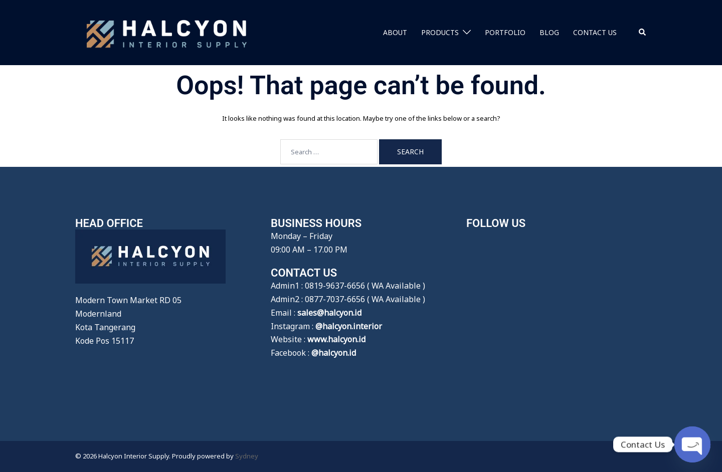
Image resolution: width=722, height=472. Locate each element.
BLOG (549, 32)
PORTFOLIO (505, 32)
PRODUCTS (440, 32)
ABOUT (395, 32)
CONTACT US (595, 32)
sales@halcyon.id (329, 312)
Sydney (246, 455)
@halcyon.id (333, 352)
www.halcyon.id (336, 339)
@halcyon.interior (348, 326)
